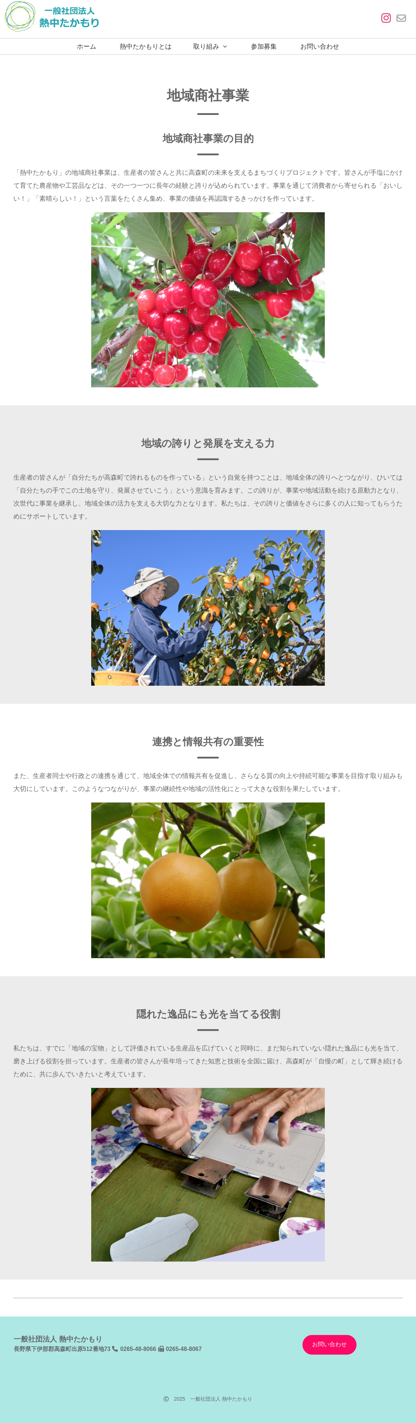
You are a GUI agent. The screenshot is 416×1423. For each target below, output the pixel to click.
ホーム (86, 46)
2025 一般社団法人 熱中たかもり (208, 1399)
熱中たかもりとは (146, 46)
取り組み (206, 46)
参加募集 (264, 46)
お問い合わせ (319, 46)
